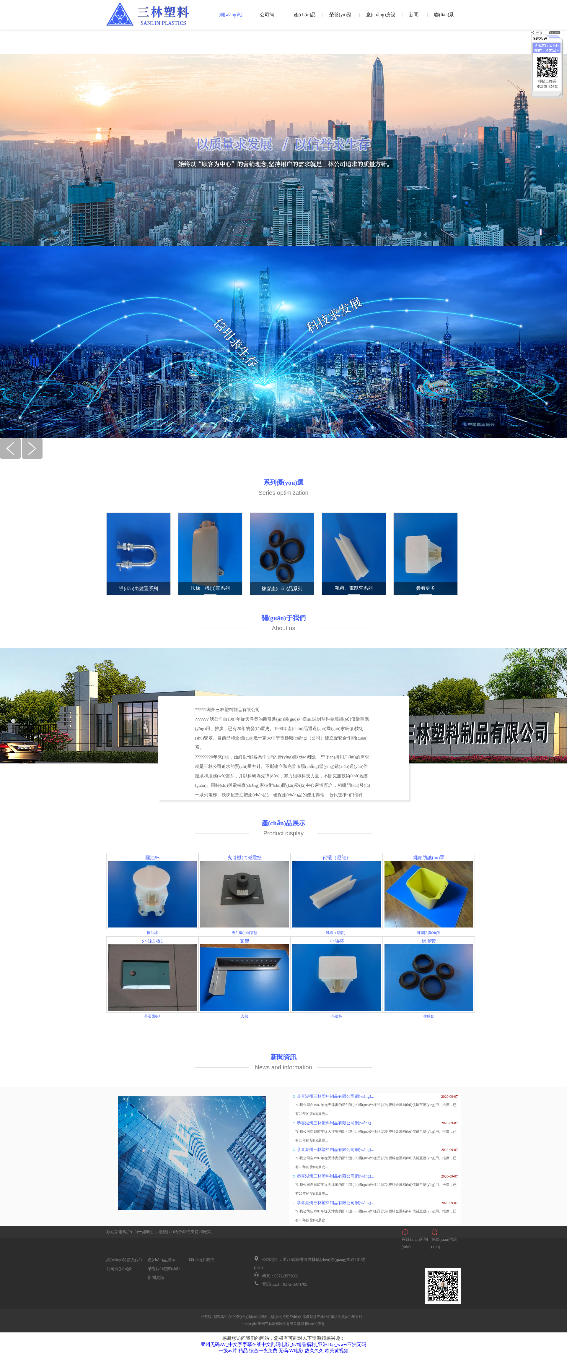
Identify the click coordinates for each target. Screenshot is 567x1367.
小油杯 (337, 940)
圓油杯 (152, 857)
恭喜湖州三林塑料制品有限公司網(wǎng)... (335, 1096)
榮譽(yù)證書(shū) (340, 19)
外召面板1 (152, 940)
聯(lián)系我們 (444, 19)
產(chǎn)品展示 (305, 19)
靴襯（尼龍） (336, 857)
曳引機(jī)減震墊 (244, 857)
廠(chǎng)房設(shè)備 (380, 19)
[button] (11, 457)
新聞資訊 (413, 19)
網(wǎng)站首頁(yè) (230, 19)
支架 (244, 940)
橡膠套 (429, 940)
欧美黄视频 (336, 1350)
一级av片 (228, 1350)
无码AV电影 (291, 1350)
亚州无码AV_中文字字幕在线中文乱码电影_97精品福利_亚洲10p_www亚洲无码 (283, 1344)
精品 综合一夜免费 (257, 1350)
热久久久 (314, 1350)
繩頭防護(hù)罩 (429, 857)
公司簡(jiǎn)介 (268, 19)
